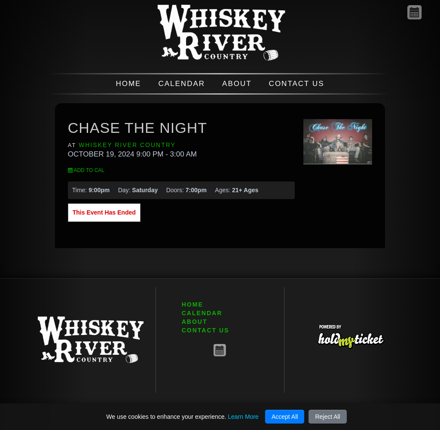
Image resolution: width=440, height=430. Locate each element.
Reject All (327, 416)
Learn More (243, 416)
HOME (128, 84)
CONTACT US (296, 84)
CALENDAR (181, 84)
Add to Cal (86, 170)
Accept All (285, 416)
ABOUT (237, 84)
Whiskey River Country (127, 144)
